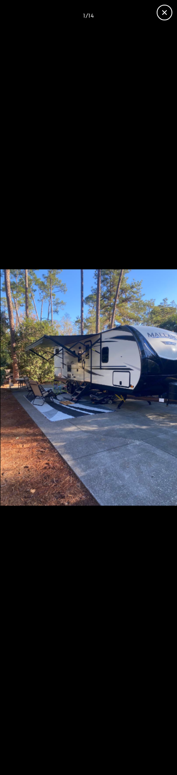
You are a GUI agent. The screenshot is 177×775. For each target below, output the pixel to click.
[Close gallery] (164, 12)
